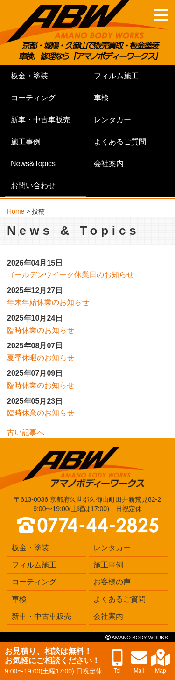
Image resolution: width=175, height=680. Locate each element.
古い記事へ (25, 432)
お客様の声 (112, 582)
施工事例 (26, 142)
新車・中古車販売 (40, 120)
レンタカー (112, 120)
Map (160, 661)
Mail (139, 661)
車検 (101, 98)
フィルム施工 (116, 76)
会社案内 (109, 164)
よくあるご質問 (120, 142)
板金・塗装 (29, 76)
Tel (117, 661)
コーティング (33, 98)
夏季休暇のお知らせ (40, 358)
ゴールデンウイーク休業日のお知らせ (70, 275)
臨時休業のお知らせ (40, 330)
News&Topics (33, 164)
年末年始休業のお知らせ (48, 302)
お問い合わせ (33, 185)
